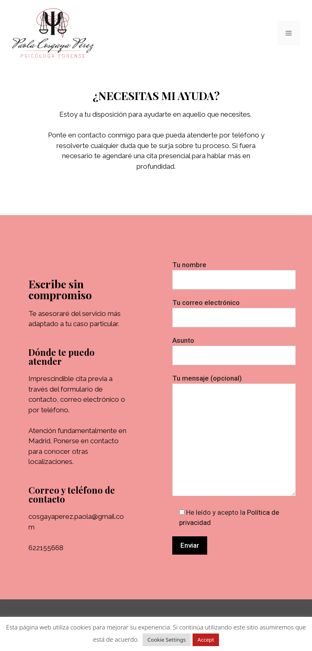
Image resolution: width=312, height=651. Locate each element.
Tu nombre (234, 272)
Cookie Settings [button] (166, 639)
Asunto (234, 347)
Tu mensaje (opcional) (234, 436)
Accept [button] (205, 639)
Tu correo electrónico (234, 310)
